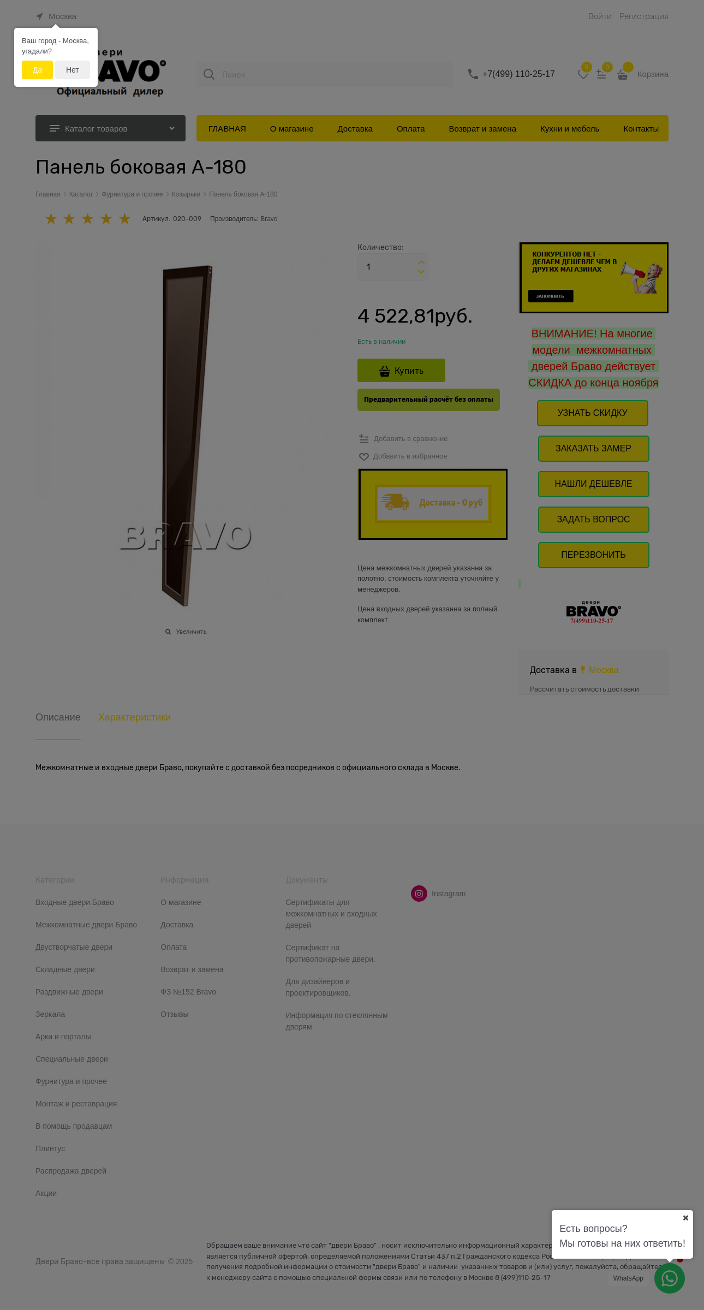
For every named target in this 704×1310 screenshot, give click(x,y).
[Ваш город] (685, 1217)
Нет (72, 70)
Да (37, 70)
